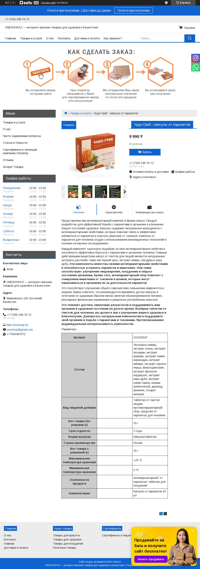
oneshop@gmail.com (20, 329)
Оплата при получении (134, 10)
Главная (10, 38)
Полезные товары (64, 547)
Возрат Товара (13, 166)
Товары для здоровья (67, 539)
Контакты (64, 38)
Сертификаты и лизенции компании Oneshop (20, 151)
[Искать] (189, 38)
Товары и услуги (31, 38)
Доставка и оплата (87, 38)
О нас (50, 38)
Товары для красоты (66, 535)
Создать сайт (48, 2)
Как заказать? (113, 38)
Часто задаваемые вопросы (22, 136)
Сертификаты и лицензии (119, 535)
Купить (147, 152)
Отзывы (8, 160)
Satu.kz (117, 561)
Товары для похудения (68, 543)
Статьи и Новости (15, 142)
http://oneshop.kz (17, 324)
